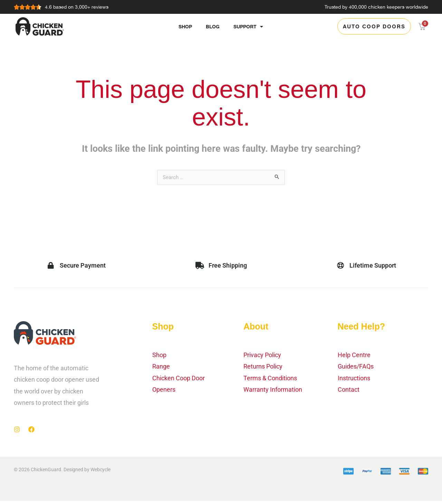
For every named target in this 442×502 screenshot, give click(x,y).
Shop (185, 26)
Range (161, 367)
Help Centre (354, 356)
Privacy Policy (262, 356)
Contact (348, 390)
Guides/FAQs (356, 367)
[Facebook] (31, 430)
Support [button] (248, 26)
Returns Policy (262, 367)
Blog (213, 26)
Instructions (354, 379)
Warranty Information (272, 390)
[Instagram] (17, 430)
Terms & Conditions (270, 379)
